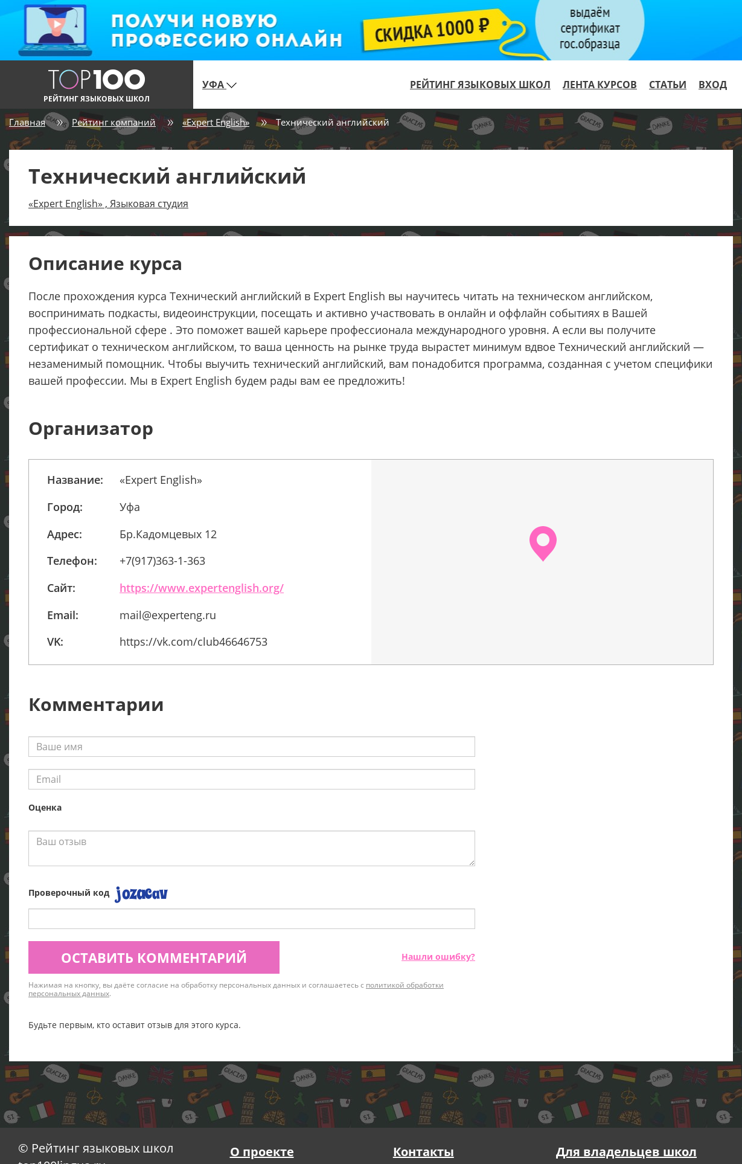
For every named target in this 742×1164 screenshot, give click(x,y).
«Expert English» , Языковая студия (108, 203)
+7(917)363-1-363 (162, 560)
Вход (713, 84)
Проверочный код (68, 892)
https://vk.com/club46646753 (193, 641)
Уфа (219, 84)
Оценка (45, 807)
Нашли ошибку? (438, 956)
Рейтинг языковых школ (480, 84)
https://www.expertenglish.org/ (202, 587)
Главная (27, 122)
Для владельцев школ (626, 1151)
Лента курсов (600, 84)
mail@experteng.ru (168, 615)
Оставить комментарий (154, 957)
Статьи (667, 84)
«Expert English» (215, 122)
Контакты (423, 1151)
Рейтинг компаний (114, 122)
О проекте (262, 1151)
